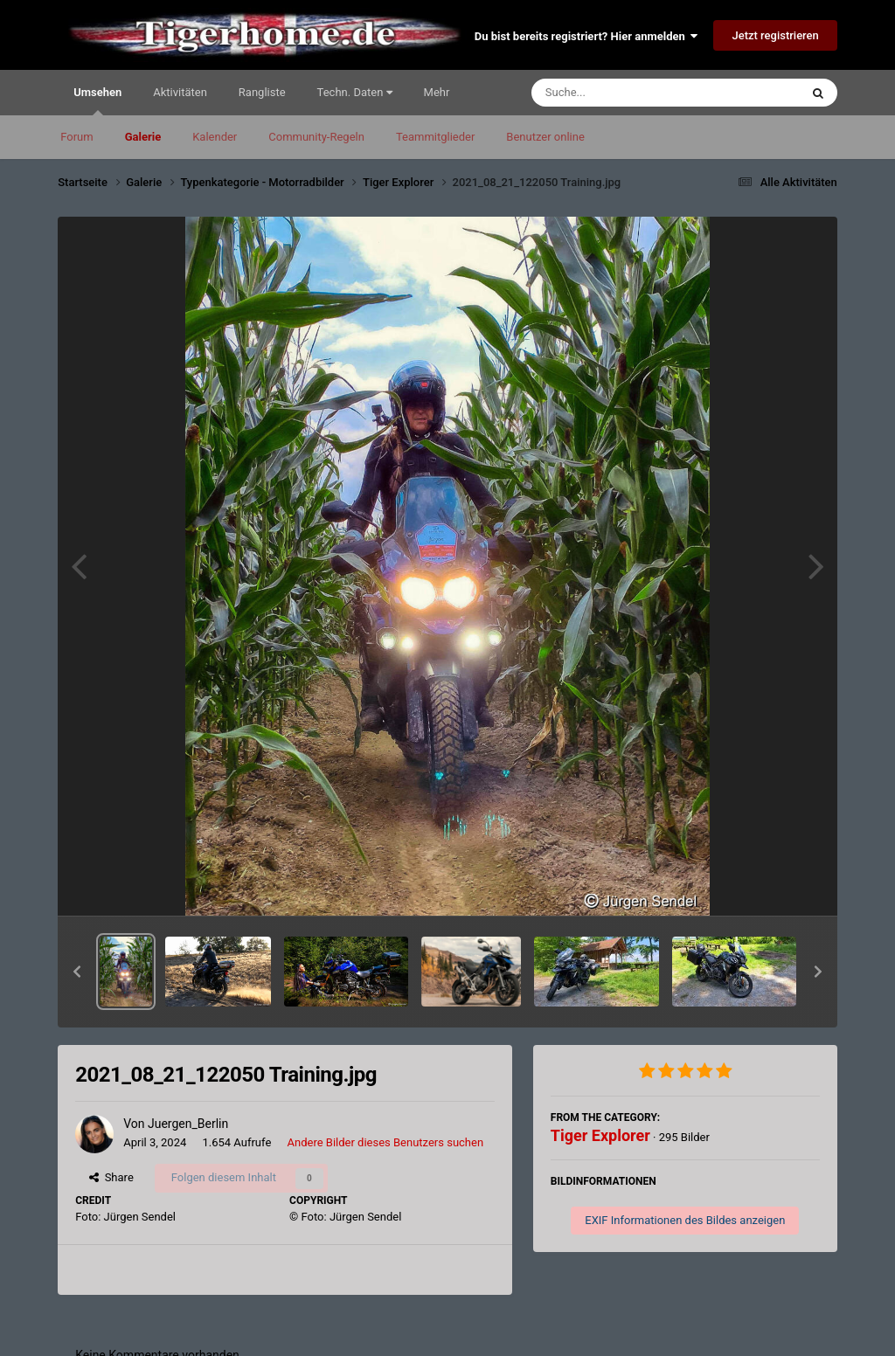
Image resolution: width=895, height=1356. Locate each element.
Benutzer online (545, 136)
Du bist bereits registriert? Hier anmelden (586, 36)
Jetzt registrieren (775, 35)
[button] (77, 971)
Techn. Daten (354, 92)
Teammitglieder (435, 136)
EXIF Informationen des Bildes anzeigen (685, 1220)
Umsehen (97, 100)
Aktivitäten (180, 92)
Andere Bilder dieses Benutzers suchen (386, 1142)
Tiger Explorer (600, 1135)
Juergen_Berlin (188, 1124)
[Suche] (631, 93)
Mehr (437, 92)
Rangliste (262, 92)
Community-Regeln (316, 136)
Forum (76, 136)
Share (111, 1177)
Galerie (143, 136)
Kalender (214, 136)
